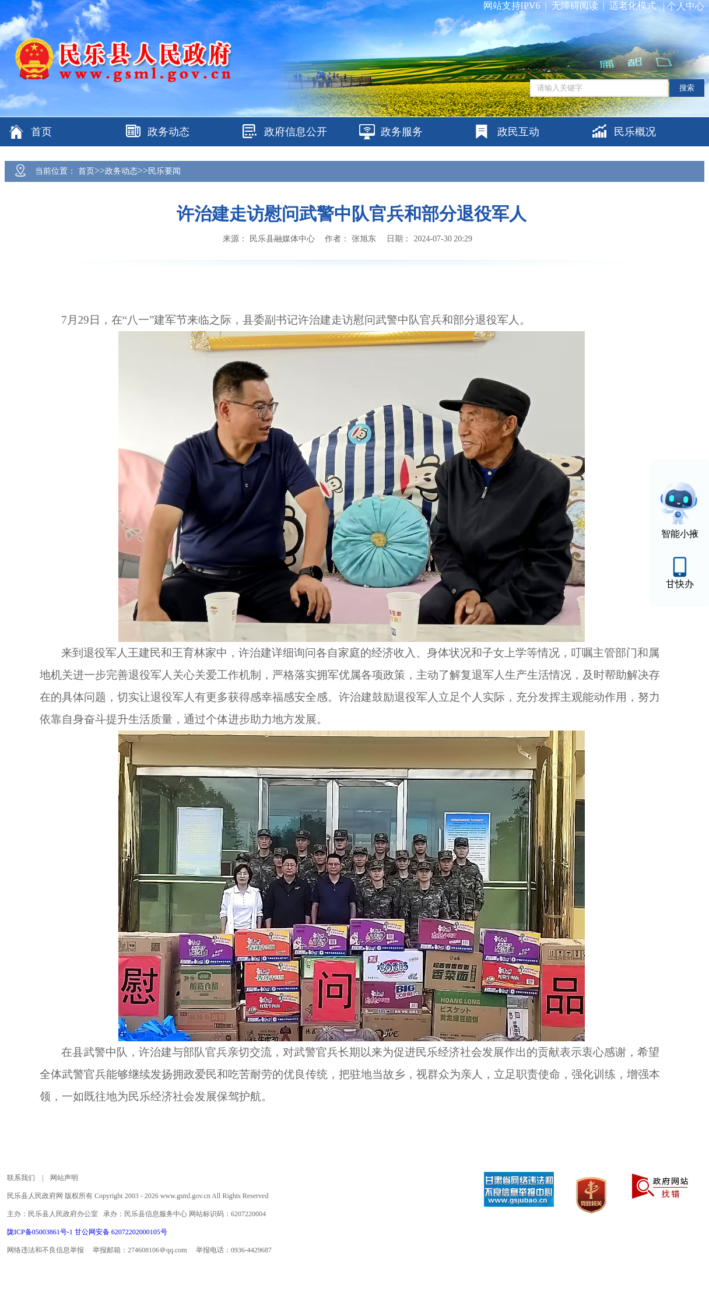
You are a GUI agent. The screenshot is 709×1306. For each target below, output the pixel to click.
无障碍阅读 (575, 5)
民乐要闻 (164, 171)
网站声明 (64, 1178)
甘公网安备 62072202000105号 (121, 1232)
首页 (86, 171)
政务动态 (121, 171)
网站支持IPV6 (511, 5)
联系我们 (21, 1178)
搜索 (686, 87)
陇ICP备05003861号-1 (41, 1232)
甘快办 (680, 584)
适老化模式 (632, 5)
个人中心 (685, 6)
